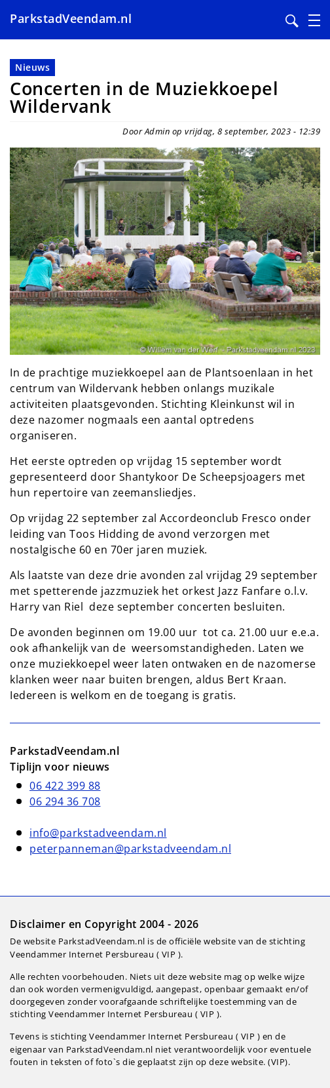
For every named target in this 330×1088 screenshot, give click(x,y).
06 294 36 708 (65, 801)
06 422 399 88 (65, 785)
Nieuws (32, 67)
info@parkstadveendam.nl (98, 833)
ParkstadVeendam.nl (71, 18)
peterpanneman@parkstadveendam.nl (130, 848)
